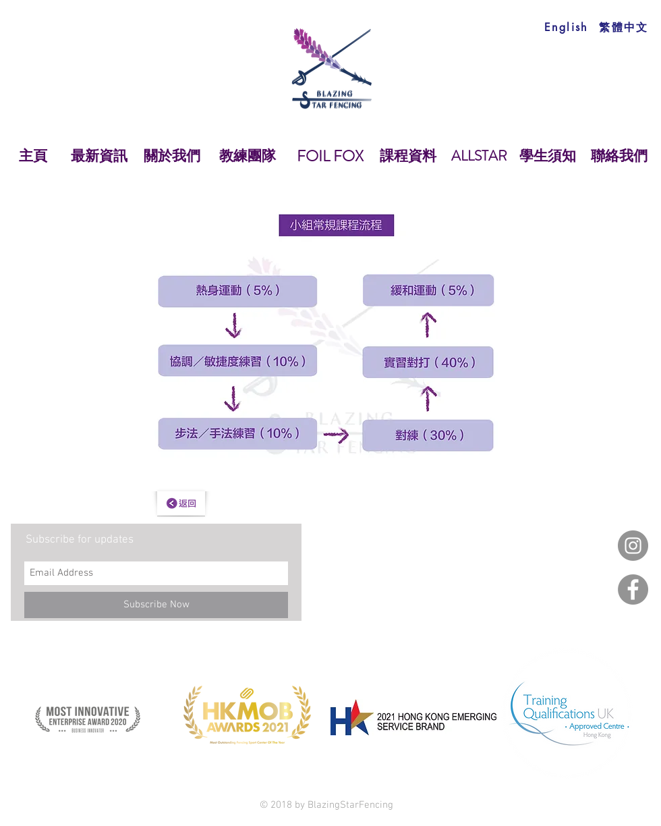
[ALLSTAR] (479, 156)
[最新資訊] (99, 156)
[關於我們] (171, 156)
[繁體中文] (624, 27)
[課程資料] (408, 156)
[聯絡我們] (619, 156)
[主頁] (33, 156)
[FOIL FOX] (330, 156)
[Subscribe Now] (156, 605)
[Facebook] (633, 589)
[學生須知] (548, 156)
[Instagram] (633, 545)
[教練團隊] (247, 156)
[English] (566, 27)
